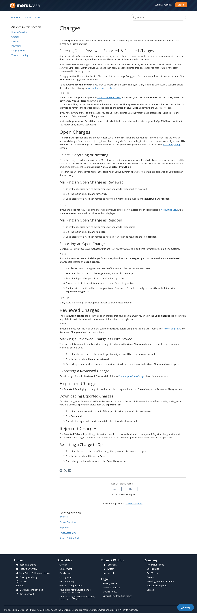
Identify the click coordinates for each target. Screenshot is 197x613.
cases (91, 88)
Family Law (65, 573)
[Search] (158, 17)
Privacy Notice (110, 583)
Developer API (25, 594)
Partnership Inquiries (157, 585)
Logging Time (18, 50)
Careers (150, 577)
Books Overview (19, 32)
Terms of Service (111, 587)
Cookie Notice (110, 591)
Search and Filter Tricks (109, 97)
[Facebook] (61, 470)
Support (21, 581)
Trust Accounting (19, 55)
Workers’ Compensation (71, 585)
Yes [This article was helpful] (114, 489)
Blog (20, 585)
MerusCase (16, 17)
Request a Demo (26, 565)
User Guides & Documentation (33, 573)
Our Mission (153, 573)
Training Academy (26, 577)
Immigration (65, 577)
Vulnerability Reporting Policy (117, 596)
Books (28, 17)
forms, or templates (105, 88)
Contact (150, 590)
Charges (15, 36)
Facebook (110, 565)
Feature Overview (26, 569)
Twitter (108, 569)
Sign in (181, 4)
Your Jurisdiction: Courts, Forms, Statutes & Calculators (75, 591)
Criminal (63, 565)
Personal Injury (66, 581)
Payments (16, 45)
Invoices (15, 41)
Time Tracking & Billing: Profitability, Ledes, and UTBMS (77, 598)
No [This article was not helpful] (130, 489)
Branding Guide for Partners (160, 581)
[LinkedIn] (69, 470)
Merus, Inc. (22, 609)
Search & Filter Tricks (70, 538)
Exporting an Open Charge (131, 376)
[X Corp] (65, 470)
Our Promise (153, 569)
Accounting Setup (171, 144)
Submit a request (163, 4)
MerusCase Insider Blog (29, 590)
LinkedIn (109, 573)
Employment (65, 569)
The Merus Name (155, 565)
